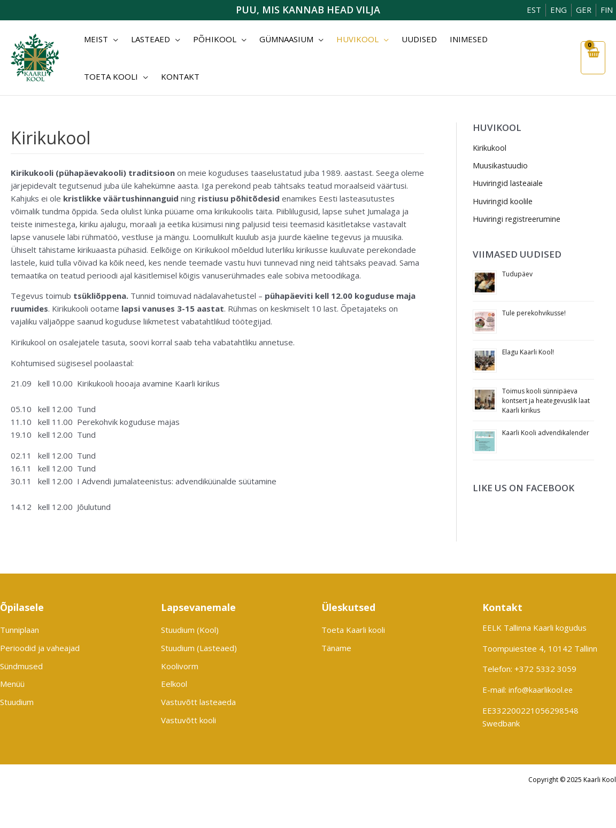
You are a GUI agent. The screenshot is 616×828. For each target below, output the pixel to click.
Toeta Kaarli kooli (353, 630)
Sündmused (21, 666)
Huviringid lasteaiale (509, 184)
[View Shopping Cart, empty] (592, 57)
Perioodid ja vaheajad (40, 648)
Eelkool (174, 684)
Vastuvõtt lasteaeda (198, 703)
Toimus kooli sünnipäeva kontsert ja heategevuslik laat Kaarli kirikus (546, 402)
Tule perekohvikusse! (534, 314)
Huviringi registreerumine (520, 220)
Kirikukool (490, 148)
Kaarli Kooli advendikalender (545, 434)
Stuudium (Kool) (190, 630)
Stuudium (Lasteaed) (199, 648)
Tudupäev (517, 275)
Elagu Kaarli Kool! (528, 353)
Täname (336, 648)
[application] (111, 39)
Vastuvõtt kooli (188, 721)
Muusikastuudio (501, 166)
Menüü (12, 684)
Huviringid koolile (504, 202)
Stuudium (17, 703)
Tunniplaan (19, 630)
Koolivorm (179, 666)
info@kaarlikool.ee (541, 689)
